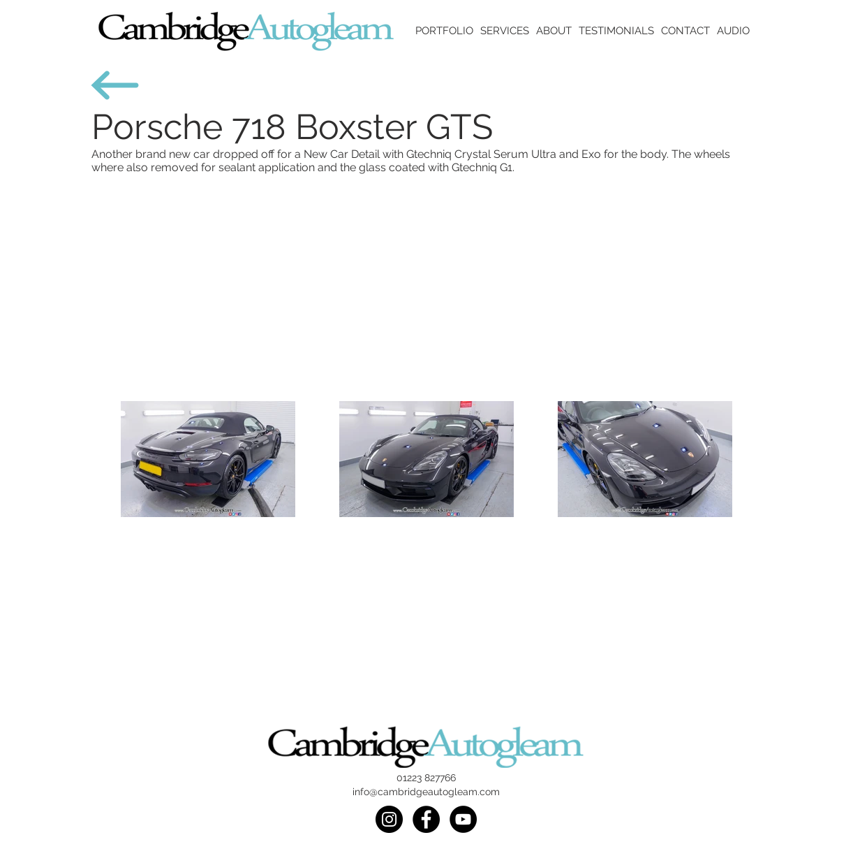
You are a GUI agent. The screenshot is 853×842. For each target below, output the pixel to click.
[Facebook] (426, 819)
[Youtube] (463, 819)
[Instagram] (389, 819)
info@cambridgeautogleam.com (426, 791)
